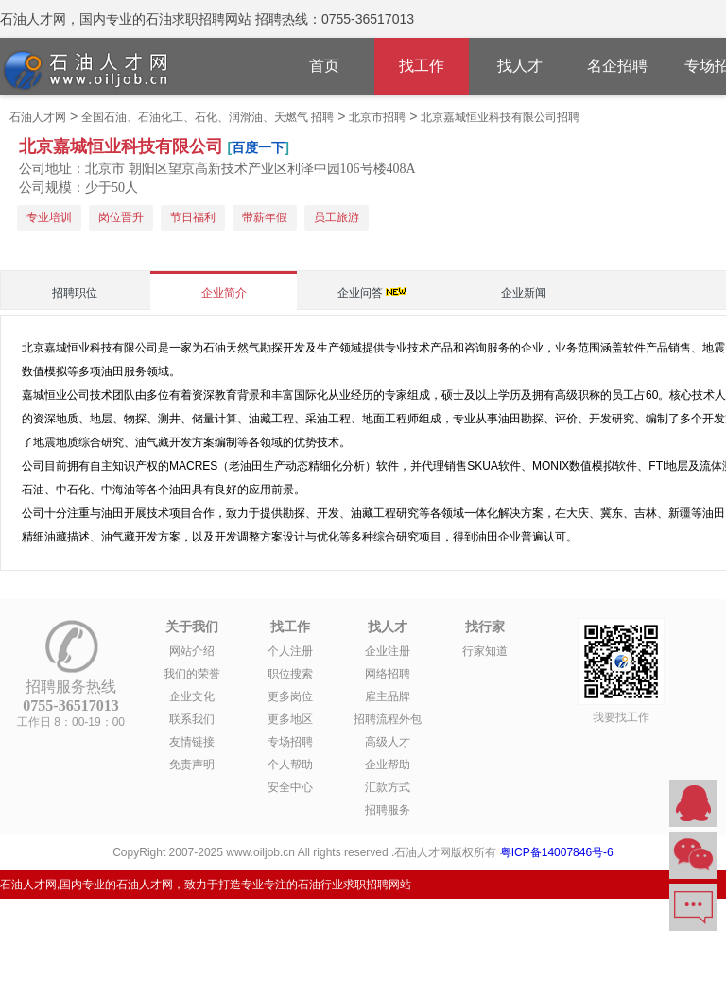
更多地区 (290, 719)
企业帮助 (387, 764)
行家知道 (485, 651)
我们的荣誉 (192, 673)
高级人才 (387, 741)
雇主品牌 (387, 696)
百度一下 (258, 147)
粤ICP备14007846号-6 (557, 852)
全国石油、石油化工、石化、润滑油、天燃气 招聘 (207, 117)
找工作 (421, 66)
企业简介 (224, 293)
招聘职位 (74, 293)
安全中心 (290, 787)
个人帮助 (290, 764)
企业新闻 (523, 293)
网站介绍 (192, 651)
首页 (324, 66)
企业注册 (387, 651)
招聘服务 (387, 810)
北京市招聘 (377, 117)
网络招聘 (387, 673)
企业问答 (360, 293)
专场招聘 (290, 741)
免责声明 (192, 764)
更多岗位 (290, 696)
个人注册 (290, 651)
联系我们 (192, 719)
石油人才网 (37, 117)
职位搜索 (290, 673)
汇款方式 (387, 787)
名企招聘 (617, 66)
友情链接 (192, 741)
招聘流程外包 (388, 719)
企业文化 (192, 696)
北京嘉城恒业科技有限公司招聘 (500, 117)
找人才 (520, 66)
